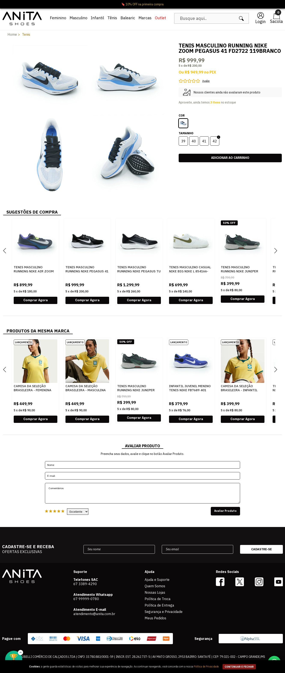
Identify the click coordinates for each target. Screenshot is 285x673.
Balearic (127, 17)
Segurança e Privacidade (164, 612)
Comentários (142, 493)
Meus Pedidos (155, 618)
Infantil (97, 17)
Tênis (112, 17)
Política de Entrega (159, 605)
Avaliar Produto (225, 511)
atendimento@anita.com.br (94, 614)
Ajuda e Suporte (157, 579)
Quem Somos (155, 586)
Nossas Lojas (155, 592)
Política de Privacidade (206, 666)
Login (260, 21)
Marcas (144, 17)
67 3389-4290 (85, 584)
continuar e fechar (239, 666)
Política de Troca (158, 599)
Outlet (160, 17)
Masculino (78, 17)
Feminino (58, 17)
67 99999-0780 (86, 599)
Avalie (206, 81)
